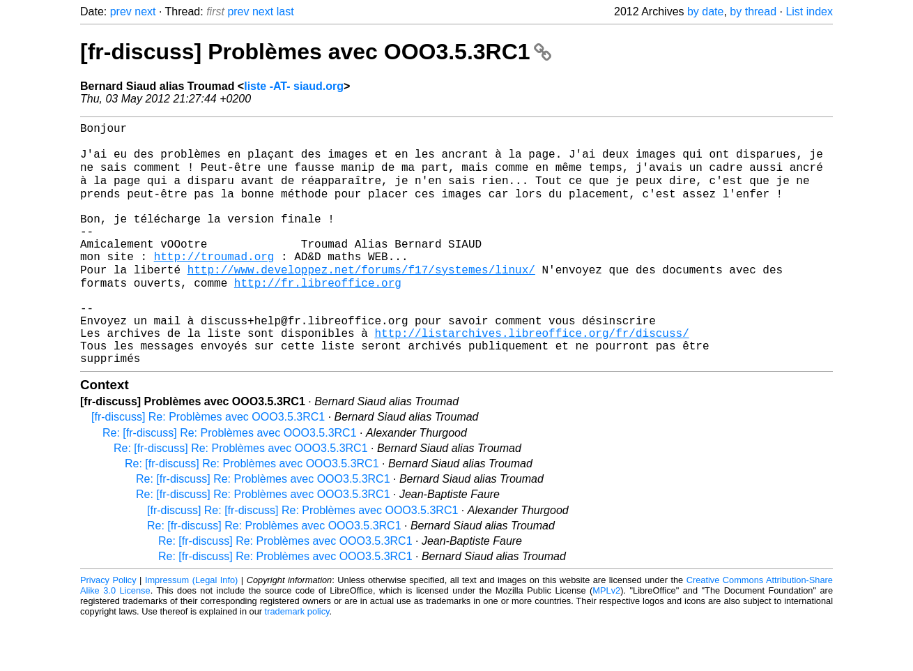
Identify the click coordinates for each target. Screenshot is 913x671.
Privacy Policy (108, 629)
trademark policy (297, 660)
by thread (753, 11)
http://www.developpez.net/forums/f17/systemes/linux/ (361, 299)
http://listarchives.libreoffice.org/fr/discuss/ (531, 376)
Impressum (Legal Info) (191, 629)
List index (809, 11)
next (145, 11)
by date (705, 11)
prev (121, 11)
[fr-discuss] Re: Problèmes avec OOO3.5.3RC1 (208, 466)
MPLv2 (606, 639)
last (285, 11)
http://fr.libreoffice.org (317, 314)
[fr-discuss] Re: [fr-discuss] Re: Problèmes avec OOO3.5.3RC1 (302, 559)
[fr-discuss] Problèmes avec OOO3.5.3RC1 (315, 51)
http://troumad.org (214, 284)
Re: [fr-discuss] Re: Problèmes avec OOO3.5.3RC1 (229, 482)
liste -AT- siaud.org (294, 86)
